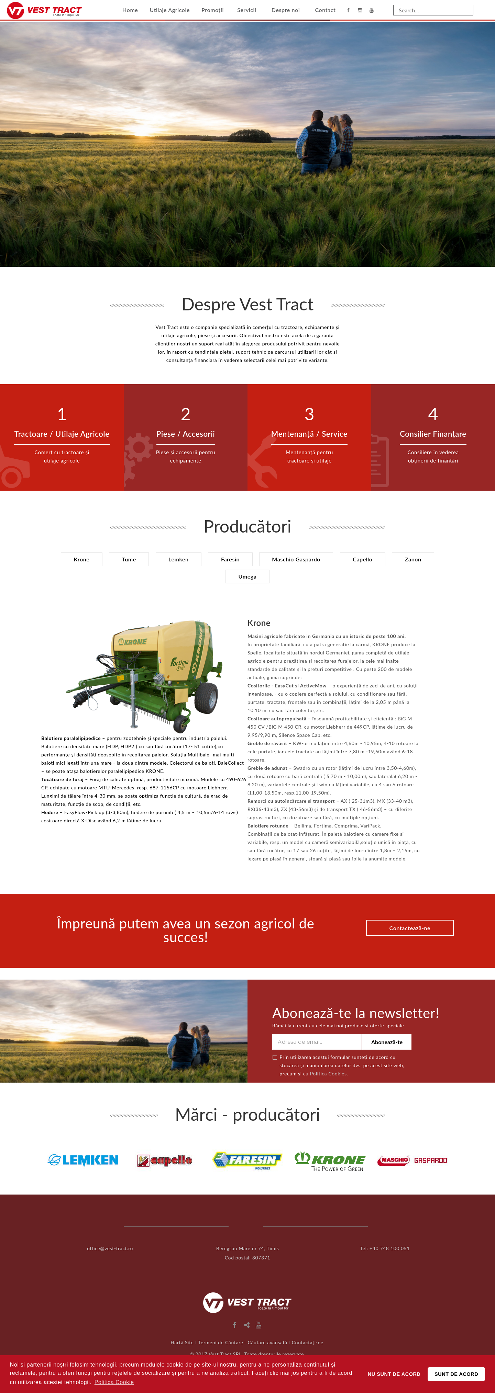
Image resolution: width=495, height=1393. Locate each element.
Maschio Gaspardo (297, 559)
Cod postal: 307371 (247, 1257)
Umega (248, 576)
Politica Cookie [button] (114, 1382)
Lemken (177, 559)
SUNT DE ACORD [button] (456, 1374)
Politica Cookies (328, 1073)
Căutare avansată (267, 1342)
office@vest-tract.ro (110, 1248)
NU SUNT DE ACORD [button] (394, 1374)
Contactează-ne (409, 927)
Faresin (230, 559)
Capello (365, 559)
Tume (126, 559)
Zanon (417, 559)
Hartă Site (182, 1342)
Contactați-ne (307, 1342)
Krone (78, 559)
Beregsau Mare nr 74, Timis (247, 1248)
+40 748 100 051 (390, 1248)
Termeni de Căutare (220, 1342)
